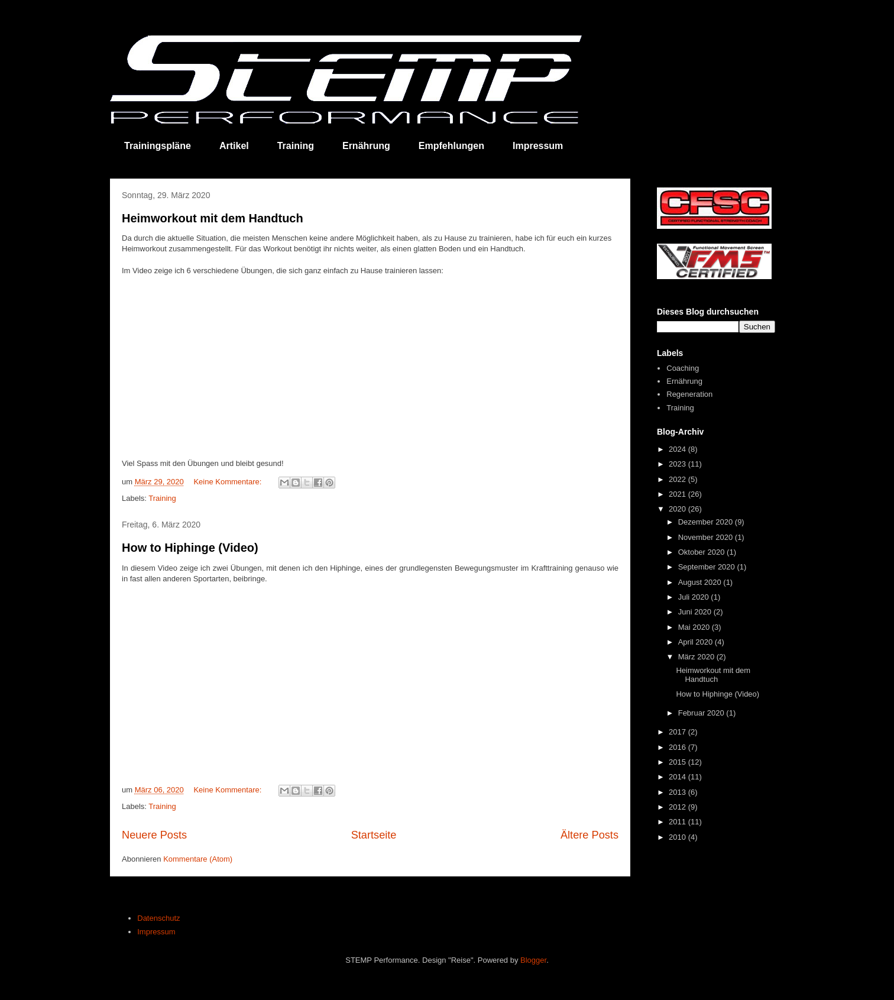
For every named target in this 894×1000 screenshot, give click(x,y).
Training (295, 146)
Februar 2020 (702, 712)
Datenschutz (158, 918)
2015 (678, 762)
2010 (678, 837)
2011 (678, 821)
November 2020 (706, 537)
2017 (678, 731)
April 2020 (696, 641)
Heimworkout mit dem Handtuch (212, 218)
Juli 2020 (694, 597)
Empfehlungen (451, 146)
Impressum (538, 146)
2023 (678, 463)
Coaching (682, 368)
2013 (678, 792)
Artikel (234, 146)
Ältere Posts (589, 835)
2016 (678, 747)
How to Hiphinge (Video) (190, 547)
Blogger (533, 960)
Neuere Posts (154, 835)
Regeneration (689, 394)
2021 (678, 494)
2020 (678, 508)
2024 (678, 449)
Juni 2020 (696, 611)
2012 (678, 806)
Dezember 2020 (706, 521)
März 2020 (697, 656)
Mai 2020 (695, 627)
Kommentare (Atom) (197, 859)
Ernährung (366, 146)
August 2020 (701, 582)
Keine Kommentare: (228, 481)
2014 (678, 776)
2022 (678, 479)
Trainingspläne (157, 146)
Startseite (374, 835)
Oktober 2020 (702, 552)
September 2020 (707, 566)
